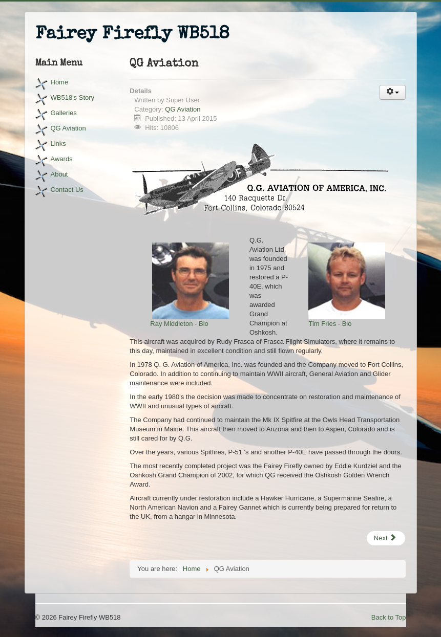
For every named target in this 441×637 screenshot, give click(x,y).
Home (60, 82)
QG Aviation (68, 128)
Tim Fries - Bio (329, 323)
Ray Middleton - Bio (179, 323)
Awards (62, 159)
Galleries (64, 113)
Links (58, 143)
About (59, 174)
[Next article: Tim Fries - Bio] (386, 538)
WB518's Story (73, 97)
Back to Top (388, 617)
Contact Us (67, 189)
